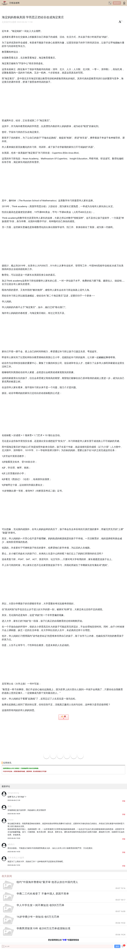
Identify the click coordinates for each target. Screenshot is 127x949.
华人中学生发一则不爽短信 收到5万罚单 (40, 905)
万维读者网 (14, 3)
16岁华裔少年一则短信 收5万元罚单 (38, 916)
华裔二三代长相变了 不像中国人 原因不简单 (43, 893)
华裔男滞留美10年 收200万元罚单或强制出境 (43, 928)
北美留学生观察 (9, 22)
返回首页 (117, 3)
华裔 (64, 940)
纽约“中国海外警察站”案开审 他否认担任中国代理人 (47, 882)
